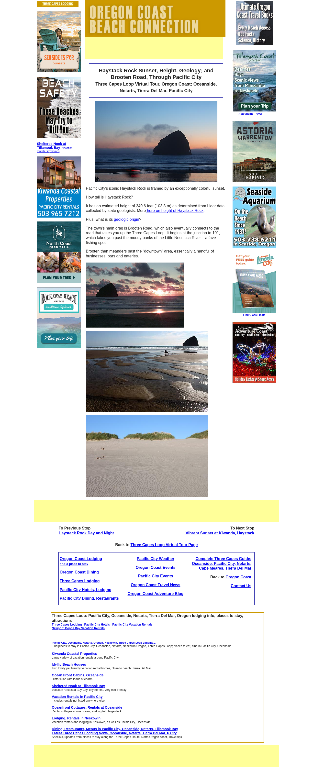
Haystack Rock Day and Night (86, 533)
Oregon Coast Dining (79, 572)
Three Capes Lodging (80, 581)
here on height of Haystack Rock (174, 211)
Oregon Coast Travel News (155, 585)
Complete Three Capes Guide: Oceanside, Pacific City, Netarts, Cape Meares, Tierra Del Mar (221, 563)
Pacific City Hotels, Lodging (86, 590)
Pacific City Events (155, 576)
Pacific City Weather (155, 559)
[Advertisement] (154, 48)
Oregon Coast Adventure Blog (156, 594)
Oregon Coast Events (156, 567)
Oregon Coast (238, 577)
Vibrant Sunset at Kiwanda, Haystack (219, 533)
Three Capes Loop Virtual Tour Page (164, 545)
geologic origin (126, 219)
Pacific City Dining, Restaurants (89, 598)
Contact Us (241, 586)
